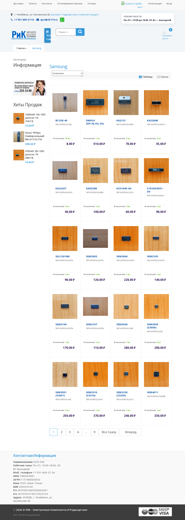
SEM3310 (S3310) (91, 394)
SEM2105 (152, 256)
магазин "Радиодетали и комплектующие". (75, 14)
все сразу (109, 432)
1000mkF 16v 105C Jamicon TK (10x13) (35, 118)
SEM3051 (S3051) (61, 394)
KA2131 (121, 120)
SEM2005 (91, 256)
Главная (20, 48)
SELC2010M (62, 256)
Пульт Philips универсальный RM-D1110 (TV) (34, 136)
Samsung (36, 48)
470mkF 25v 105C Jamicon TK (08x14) (35, 154)
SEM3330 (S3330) (122, 394)
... (86, 432)
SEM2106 (61, 324)
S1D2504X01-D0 (155, 190)
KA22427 (60, 188)
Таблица (145, 76)
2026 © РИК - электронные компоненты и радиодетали (52, 509)
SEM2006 (122, 256)
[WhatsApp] (62, 20)
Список (162, 76)
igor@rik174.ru (47, 19)
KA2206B (152, 120)
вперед (130, 432)
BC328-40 (61, 120)
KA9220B (91, 188)
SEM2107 (91, 324)
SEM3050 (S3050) (152, 326)
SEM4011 (152, 392)
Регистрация (155, 3)
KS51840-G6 (123, 188)
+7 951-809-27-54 (22, 19)
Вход (169, 3)
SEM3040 (122, 324)
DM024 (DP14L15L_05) (95, 122)
